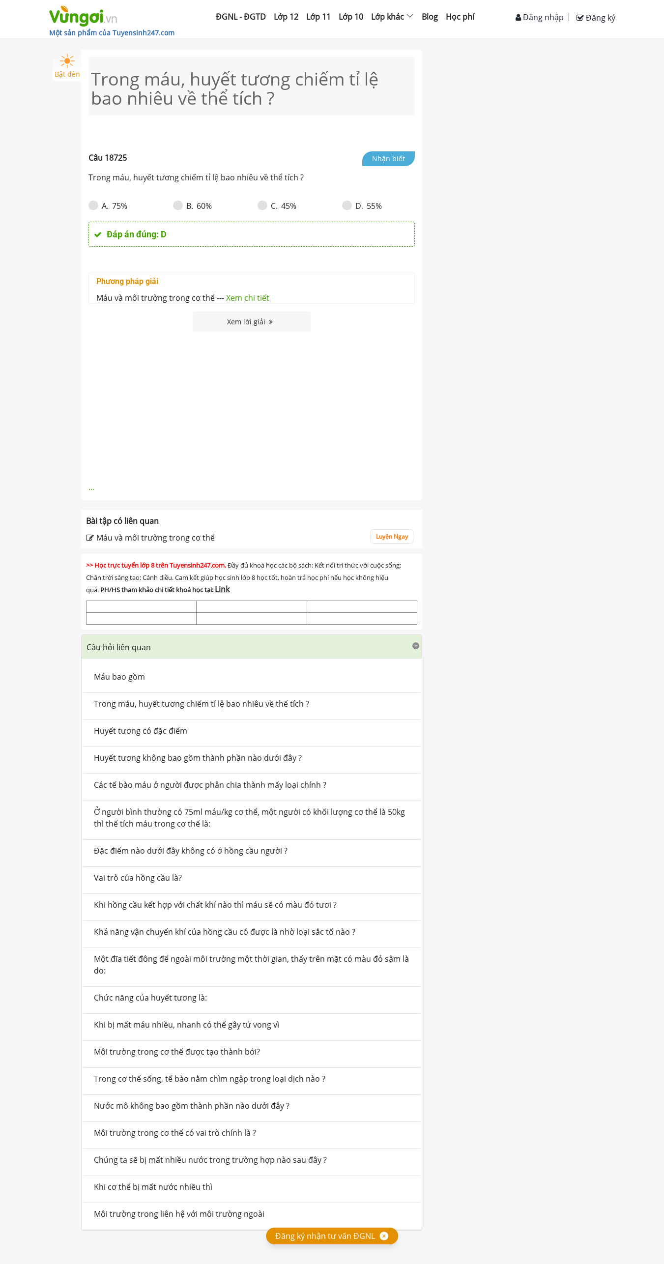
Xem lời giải (250, 321)
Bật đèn (67, 66)
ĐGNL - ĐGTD (241, 16)
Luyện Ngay (392, 536)
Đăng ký (596, 17)
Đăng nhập (540, 17)
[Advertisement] (251, 405)
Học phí (460, 16)
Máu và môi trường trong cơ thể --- (182, 297)
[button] (252, 646)
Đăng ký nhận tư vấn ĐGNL (325, 1236)
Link (222, 589)
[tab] (252, 647)
